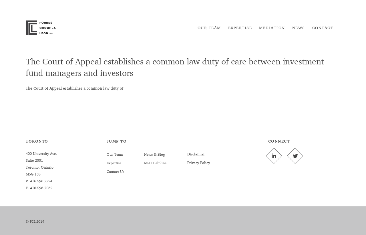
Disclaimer (196, 154)
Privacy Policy (198, 162)
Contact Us (115, 171)
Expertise (114, 163)
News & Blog (154, 154)
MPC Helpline (155, 163)
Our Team (115, 154)
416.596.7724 (40, 181)
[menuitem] (209, 27)
